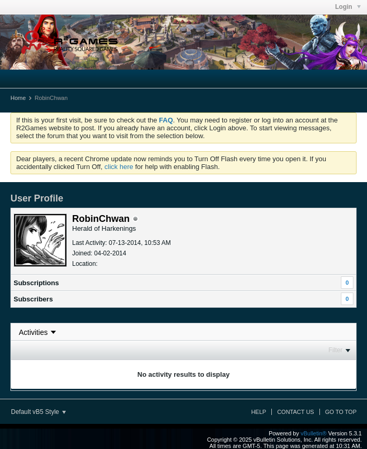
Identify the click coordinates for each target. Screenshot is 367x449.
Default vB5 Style (38, 412)
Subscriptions (36, 283)
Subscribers (33, 299)
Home (18, 98)
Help (258, 412)
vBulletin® (314, 433)
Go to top (341, 412)
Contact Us (295, 412)
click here (119, 167)
